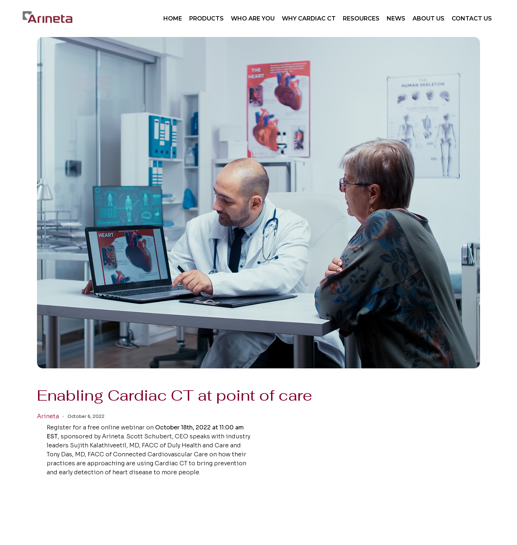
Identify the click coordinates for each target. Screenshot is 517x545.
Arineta (48, 416)
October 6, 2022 (85, 416)
